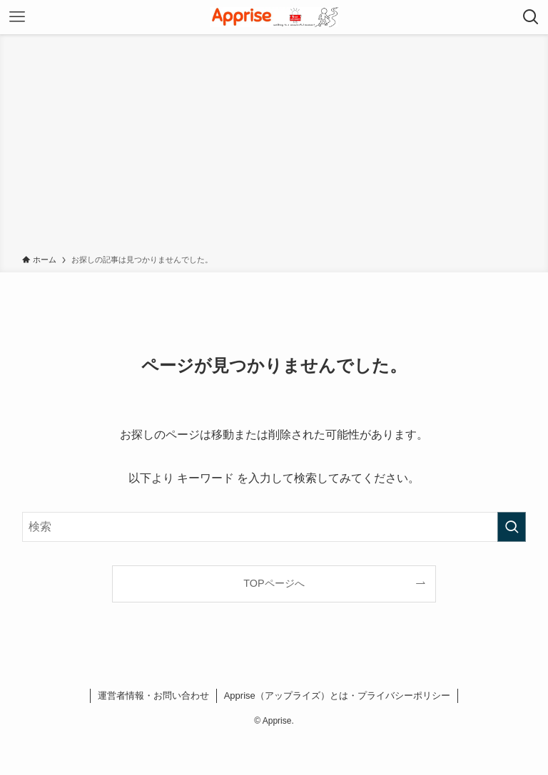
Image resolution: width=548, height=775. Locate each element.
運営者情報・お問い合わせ (153, 695)
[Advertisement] (274, 147)
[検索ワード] (274, 527)
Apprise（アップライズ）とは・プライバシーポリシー (337, 695)
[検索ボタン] (531, 17)
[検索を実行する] (511, 527)
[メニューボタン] (17, 17)
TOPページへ (273, 583)
